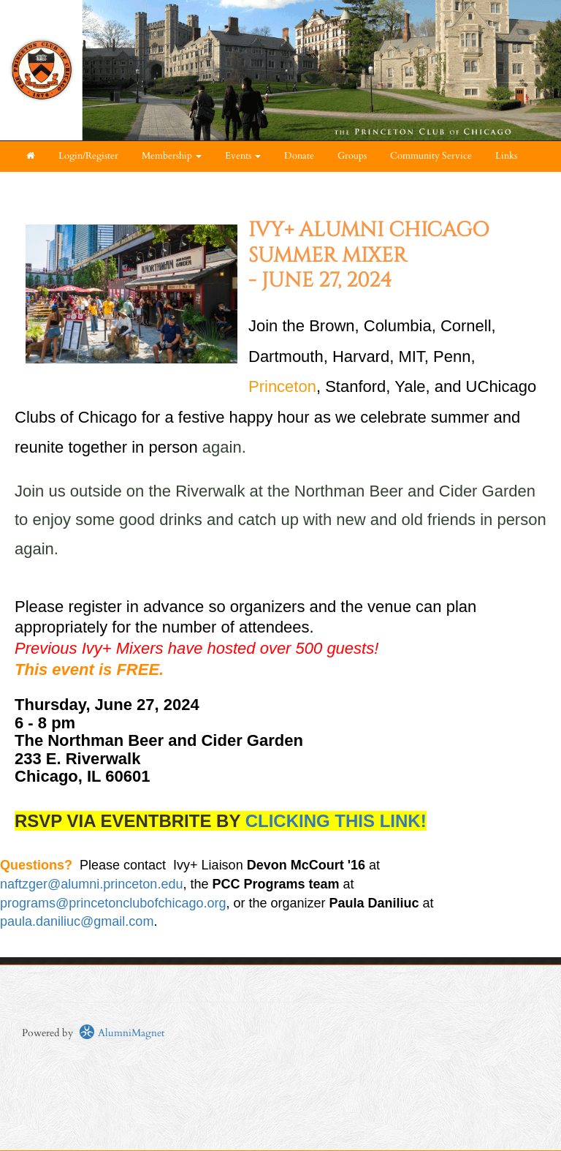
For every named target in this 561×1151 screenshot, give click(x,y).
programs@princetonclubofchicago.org (113, 903)
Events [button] (243, 156)
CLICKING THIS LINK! (336, 821)
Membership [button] (172, 156)
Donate (299, 156)
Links (506, 156)
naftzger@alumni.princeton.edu (91, 884)
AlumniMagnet (121, 1033)
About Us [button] (50, 187)
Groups (352, 156)
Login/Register (88, 156)
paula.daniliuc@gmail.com (76, 921)
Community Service (431, 156)
